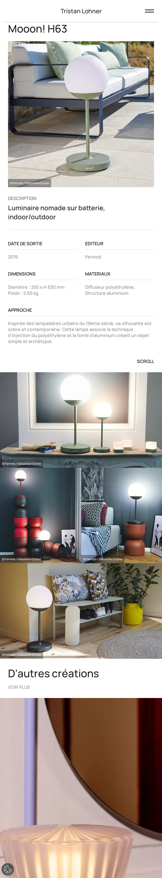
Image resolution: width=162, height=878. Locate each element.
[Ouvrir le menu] (149, 11)
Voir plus (19, 687)
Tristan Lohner (81, 11)
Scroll (145, 361)
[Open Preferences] (8, 869)
